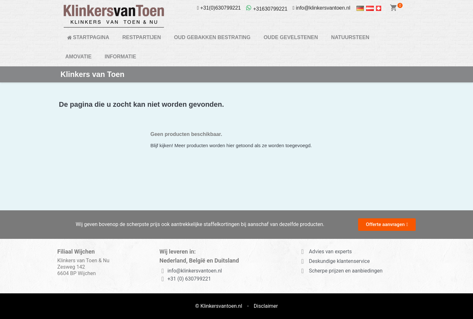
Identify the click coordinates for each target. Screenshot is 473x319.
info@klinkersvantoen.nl (194, 271)
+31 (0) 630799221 (189, 279)
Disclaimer (266, 306)
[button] (387, 224)
